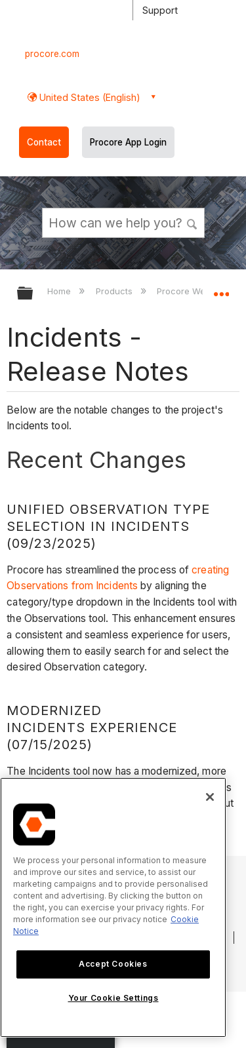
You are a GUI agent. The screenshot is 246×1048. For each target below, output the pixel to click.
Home (60, 291)
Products (115, 291)
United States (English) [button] (88, 97)
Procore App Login (128, 142)
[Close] (209, 797)
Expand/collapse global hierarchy (33, 293)
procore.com (52, 54)
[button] (192, 222)
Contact (44, 142)
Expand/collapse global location (221, 289)
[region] (113, 907)
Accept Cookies (113, 964)
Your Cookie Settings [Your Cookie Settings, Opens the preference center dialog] (113, 998)
